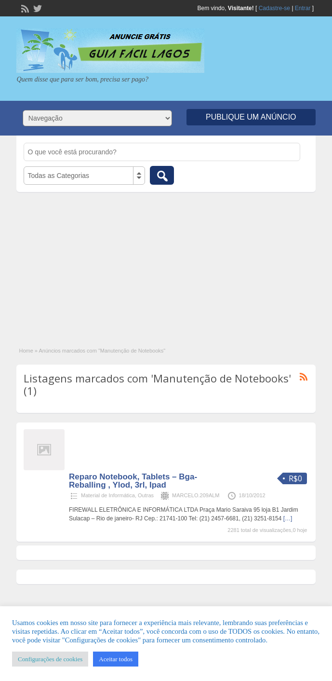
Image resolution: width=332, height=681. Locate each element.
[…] (287, 518)
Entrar (303, 8)
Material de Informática (108, 495)
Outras (146, 495)
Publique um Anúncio (251, 117)
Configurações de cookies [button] (50, 659)
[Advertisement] (166, 264)
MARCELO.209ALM (195, 495)
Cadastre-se (274, 8)
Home (26, 351)
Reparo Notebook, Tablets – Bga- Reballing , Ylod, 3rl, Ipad (133, 481)
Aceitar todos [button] (116, 659)
